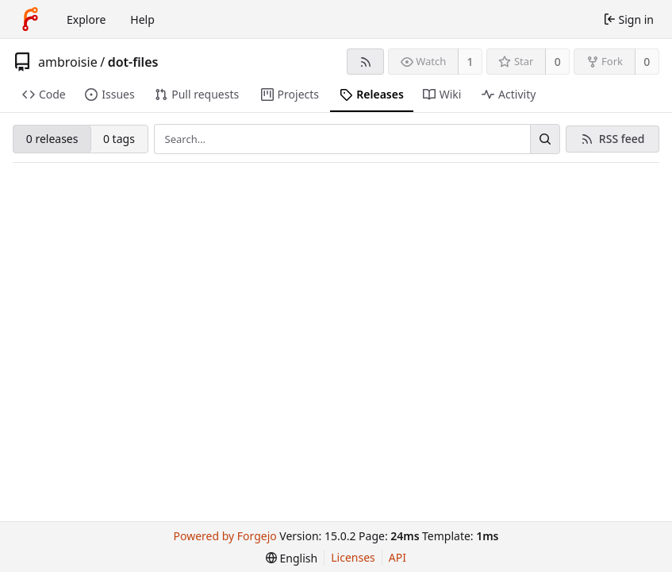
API (397, 557)
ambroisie (68, 62)
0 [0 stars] (558, 61)
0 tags (119, 138)
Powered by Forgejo (225, 535)
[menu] (291, 558)
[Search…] (545, 139)
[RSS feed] (365, 61)
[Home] (30, 19)
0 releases (52, 138)
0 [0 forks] (646, 61)
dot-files (133, 62)
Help (142, 19)
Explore (86, 19)
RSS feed (622, 138)
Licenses (353, 557)
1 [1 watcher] (470, 61)
